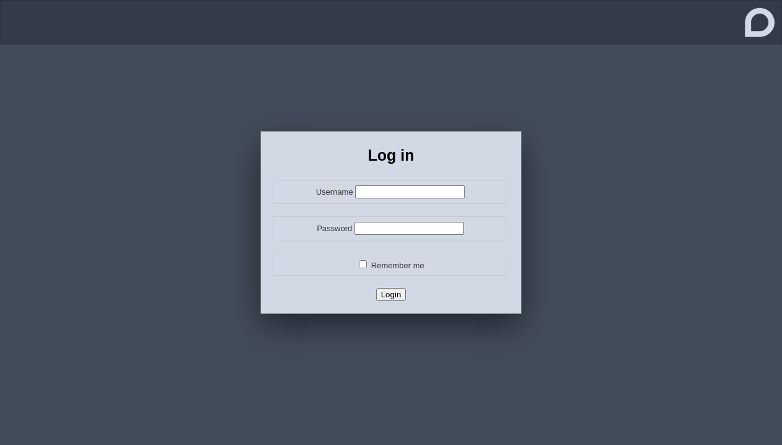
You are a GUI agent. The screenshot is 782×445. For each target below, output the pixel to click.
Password (334, 228)
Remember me (397, 265)
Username (334, 192)
